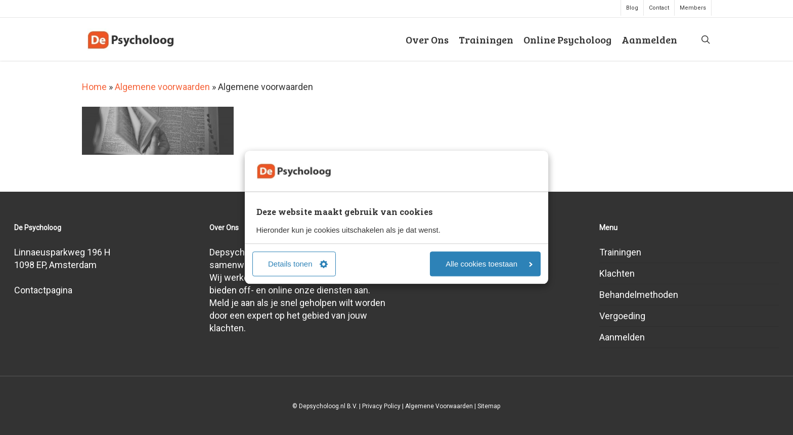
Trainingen (620, 252)
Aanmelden (622, 337)
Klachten (617, 273)
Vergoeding (622, 316)
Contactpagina (43, 290)
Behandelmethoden (638, 294)
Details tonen (298, 264)
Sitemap (488, 406)
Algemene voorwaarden (162, 86)
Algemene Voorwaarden (439, 406)
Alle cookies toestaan (489, 264)
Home (94, 86)
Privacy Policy (381, 406)
